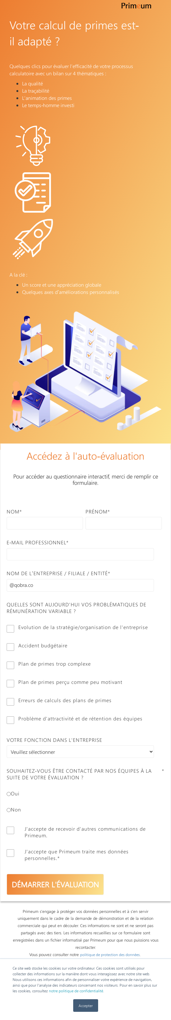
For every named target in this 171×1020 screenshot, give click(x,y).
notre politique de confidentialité (76, 990)
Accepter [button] (86, 1005)
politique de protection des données (110, 954)
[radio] (84, 793)
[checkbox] (84, 674)
